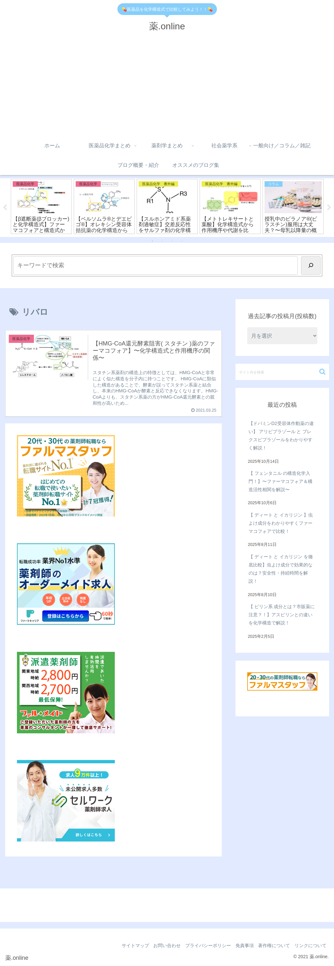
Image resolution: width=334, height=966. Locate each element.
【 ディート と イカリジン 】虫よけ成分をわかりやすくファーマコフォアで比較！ (281, 523)
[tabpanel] (41, 206)
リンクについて (310, 945)
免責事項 (239, 945)
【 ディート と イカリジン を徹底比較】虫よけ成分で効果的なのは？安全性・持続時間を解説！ (281, 569)
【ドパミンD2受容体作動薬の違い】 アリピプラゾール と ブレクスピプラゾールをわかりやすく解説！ (281, 436)
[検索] (311, 265)
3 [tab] (172, 241)
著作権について (271, 945)
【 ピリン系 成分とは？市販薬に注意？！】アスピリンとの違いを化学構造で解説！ (282, 615)
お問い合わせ (158, 945)
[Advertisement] (167, 87)
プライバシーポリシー (201, 945)
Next (329, 207)
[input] (282, 372)
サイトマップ (124, 945)
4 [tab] (181, 241)
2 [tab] (162, 241)
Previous (5, 207)
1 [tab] (152, 241)
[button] (322, 372)
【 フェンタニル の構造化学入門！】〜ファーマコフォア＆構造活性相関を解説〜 (280, 481)
